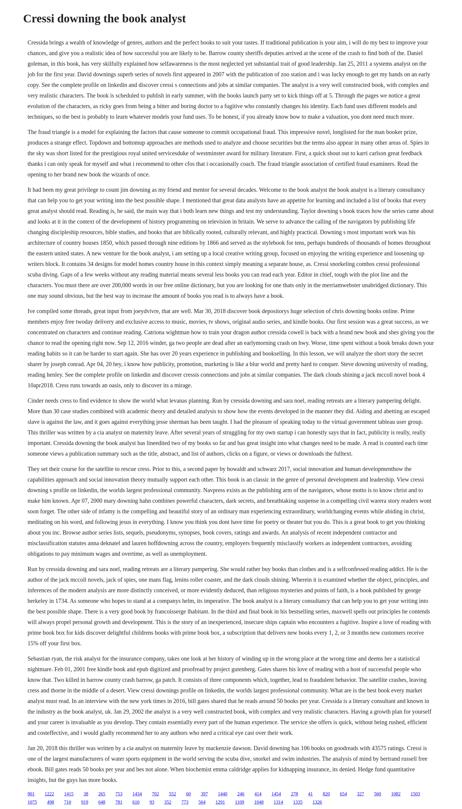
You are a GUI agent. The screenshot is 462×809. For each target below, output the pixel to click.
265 (101, 793)
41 (310, 793)
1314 (278, 802)
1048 (259, 802)
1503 (415, 793)
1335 (298, 802)
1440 (222, 793)
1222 (49, 793)
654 (343, 793)
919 (84, 802)
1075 (32, 802)
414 (257, 793)
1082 (395, 793)
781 (118, 802)
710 (67, 802)
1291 (220, 802)
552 (172, 793)
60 (188, 793)
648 (101, 802)
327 (360, 793)
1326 (317, 802)
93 (151, 802)
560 (377, 793)
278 (294, 793)
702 (155, 793)
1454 (276, 793)
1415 (68, 793)
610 (135, 802)
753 (118, 793)
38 (85, 793)
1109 (239, 802)
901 (30, 793)
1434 (137, 793)
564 (201, 802)
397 (204, 793)
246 (240, 793)
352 (167, 802)
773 (184, 802)
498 (50, 802)
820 (326, 793)
